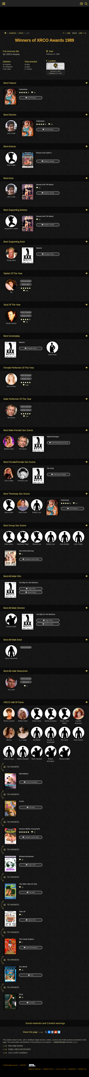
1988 (66, 33)
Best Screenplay (11, 336)
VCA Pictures (30, 98)
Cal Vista (31, 807)
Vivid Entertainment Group (58, 443)
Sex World (23, 967)
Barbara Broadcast (26, 856)
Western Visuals (48, 161)
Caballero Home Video (31, 559)
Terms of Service (34, 1069)
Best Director (9, 114)
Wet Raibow (23, 774)
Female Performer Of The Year (18, 367)
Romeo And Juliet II (43, 153)
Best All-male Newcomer (15, 671)
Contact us (82, 1069)
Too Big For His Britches (28, 583)
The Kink (50, 468)
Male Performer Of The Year (17, 399)
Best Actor (8, 178)
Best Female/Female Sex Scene (19, 462)
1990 (82, 33)
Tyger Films (30, 589)
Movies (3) (26, 682)
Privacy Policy (48, 1069)
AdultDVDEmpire (60, 1042)
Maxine (39, 248)
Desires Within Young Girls (29, 829)
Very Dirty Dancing (26, 551)
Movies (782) (26, 379)
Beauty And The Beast (44, 184)
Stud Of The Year (12, 304)
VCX (30, 975)
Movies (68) (26, 284)
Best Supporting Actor (14, 241)
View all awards (26, 281)
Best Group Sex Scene (14, 525)
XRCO (74, 33)
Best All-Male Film (12, 576)
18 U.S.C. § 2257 (61, 1069)
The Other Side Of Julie (28, 884)
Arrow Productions (31, 782)
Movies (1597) (25, 316)
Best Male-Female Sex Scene (18, 430)
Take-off (22, 912)
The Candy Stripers (26, 939)
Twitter (23, 1065)
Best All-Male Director (14, 608)
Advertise (72, 1069)
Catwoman (23, 89)
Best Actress (9, 146)
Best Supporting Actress (15, 210)
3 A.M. (21, 801)
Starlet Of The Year (12, 273)
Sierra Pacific (30, 592)
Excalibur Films (48, 254)
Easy (21, 994)
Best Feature (9, 83)
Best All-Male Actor (12, 639)
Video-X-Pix (31, 865)
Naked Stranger (53, 437)
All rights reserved (12, 1065)
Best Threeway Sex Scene (16, 493)
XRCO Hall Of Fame (13, 702)
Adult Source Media (58, 474)
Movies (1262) (25, 410)
